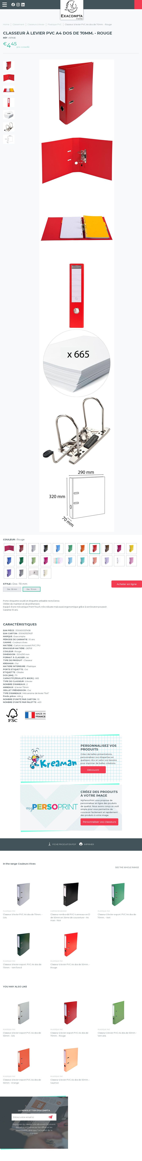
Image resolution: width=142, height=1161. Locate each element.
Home (6, 24)
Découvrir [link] (93, 769)
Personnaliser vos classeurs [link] (99, 821)
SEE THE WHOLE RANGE (127, 867)
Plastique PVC (55, 24)
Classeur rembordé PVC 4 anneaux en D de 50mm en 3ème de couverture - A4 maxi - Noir (70, 917)
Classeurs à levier (36, 24)
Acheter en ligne (127, 584)
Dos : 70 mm (31, 589)
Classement (18, 24)
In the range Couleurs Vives (19, 863)
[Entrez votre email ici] (34, 1117)
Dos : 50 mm (12, 589)
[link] (4, 4)
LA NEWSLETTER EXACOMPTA (34, 1110)
